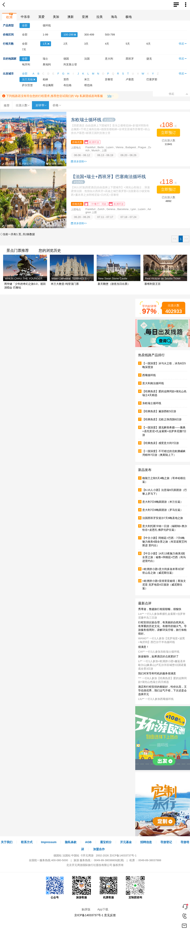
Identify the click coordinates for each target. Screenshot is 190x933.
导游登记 (166, 842)
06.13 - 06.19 (105, 155)
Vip (109, 96)
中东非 (25, 16)
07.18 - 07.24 (128, 217)
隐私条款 (71, 842)
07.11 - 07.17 (105, 217)
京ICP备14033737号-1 (123, 855)
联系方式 (27, 842)
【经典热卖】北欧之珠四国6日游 (161, 419)
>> (186, 239)
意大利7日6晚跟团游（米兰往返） (162, 501)
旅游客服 (81, 887)
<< (175, 239)
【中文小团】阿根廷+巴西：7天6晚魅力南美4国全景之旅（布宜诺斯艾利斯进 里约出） (164, 541)
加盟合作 (99, 849)
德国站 (58, 855)
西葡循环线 (149, 375)
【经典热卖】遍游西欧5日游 (159, 411)
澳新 (70, 16)
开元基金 (126, 842)
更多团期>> (80, 161)
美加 (56, 16)
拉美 (99, 16)
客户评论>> (25, 163)
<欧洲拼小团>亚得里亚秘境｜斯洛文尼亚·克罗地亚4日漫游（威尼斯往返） (164, 584)
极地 (128, 16)
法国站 (66, 855)
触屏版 (86, 909)
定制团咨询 (135, 887)
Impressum (49, 842)
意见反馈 (110, 915)
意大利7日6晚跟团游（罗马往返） (162, 509)
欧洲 (9, 17)
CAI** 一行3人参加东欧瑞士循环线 (158, 651)
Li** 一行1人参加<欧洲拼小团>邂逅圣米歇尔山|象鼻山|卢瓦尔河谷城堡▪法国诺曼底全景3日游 (162, 665)
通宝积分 (106, 842)
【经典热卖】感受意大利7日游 (160, 443)
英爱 (41, 16)
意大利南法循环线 (153, 383)
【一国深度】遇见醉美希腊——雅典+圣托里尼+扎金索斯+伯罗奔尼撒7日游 (164, 431)
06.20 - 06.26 (128, 155)
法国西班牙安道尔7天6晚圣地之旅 (162, 518)
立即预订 (168, 133)
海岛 (114, 16)
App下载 (102, 909)
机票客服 (108, 887)
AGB (88, 842)
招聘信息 (146, 842)
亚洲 (85, 16)
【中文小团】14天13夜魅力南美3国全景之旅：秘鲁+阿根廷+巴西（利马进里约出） (164, 557)
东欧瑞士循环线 (93, 119)
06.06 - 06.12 (82, 155)
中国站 (75, 855)
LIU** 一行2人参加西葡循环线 (156, 699)
